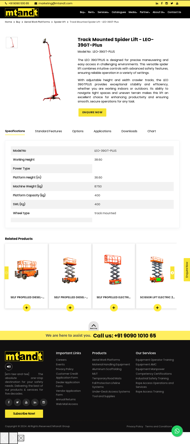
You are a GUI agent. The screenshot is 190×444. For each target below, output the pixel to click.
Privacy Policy (64, 369)
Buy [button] (83, 12)
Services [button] (103, 12)
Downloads (129, 131)
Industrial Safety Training (152, 378)
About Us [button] (159, 12)
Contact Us (174, 12)
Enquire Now (92, 112)
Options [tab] (77, 131)
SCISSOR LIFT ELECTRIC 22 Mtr (157, 297)
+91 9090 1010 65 (19, 3)
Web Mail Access (67, 404)
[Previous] (4, 438)
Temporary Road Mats (107, 378)
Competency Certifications (154, 374)
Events (60, 364)
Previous (6, 272)
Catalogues (119, 12)
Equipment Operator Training (155, 360)
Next (172, 272)
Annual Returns (66, 399)
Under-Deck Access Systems (111, 391)
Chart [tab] (152, 131)
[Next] (13, 438)
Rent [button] (91, 12)
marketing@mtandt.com (55, 3)
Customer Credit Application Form (67, 375)
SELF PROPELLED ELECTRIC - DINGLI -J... (114, 297)
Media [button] (133, 12)
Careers (61, 360)
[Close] (21, 438)
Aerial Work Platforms (106, 360)
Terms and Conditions (158, 426)
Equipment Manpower (150, 369)
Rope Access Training (150, 391)
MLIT (95, 374)
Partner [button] (145, 12)
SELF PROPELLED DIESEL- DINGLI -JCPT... (26, 297)
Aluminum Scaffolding (107, 369)
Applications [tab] (102, 131)
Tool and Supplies (103, 396)
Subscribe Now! (24, 413)
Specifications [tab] (15, 131)
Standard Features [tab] (48, 131)
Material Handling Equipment (111, 364)
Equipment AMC (146, 364)
